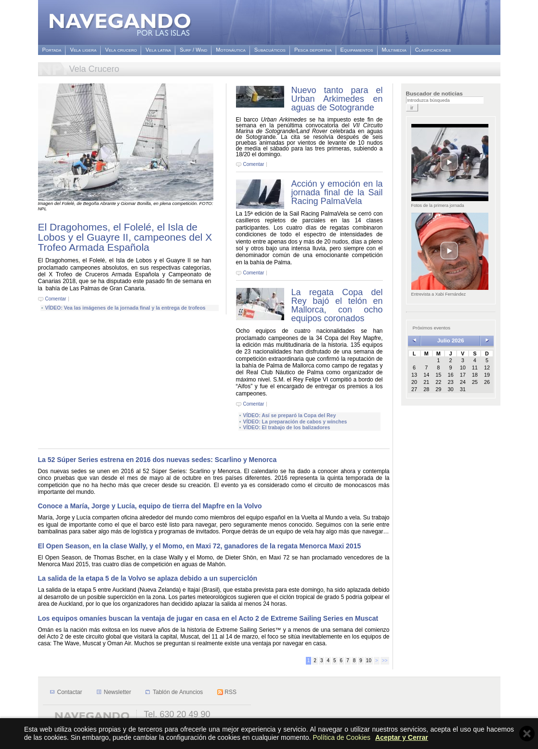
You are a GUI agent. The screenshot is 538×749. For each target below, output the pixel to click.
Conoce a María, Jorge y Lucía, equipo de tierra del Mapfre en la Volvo (150, 506)
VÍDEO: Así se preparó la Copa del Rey (289, 415)
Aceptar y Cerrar (401, 737)
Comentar (55, 299)
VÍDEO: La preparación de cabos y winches (295, 421)
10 (368, 660)
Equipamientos (357, 50)
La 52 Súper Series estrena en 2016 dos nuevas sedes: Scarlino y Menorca (157, 459)
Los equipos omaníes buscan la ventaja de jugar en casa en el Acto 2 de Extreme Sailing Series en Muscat (208, 618)
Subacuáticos (270, 50)
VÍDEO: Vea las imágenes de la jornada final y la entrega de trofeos (125, 308)
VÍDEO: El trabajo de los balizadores (286, 427)
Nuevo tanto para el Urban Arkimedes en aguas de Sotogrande (337, 98)
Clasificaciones (433, 50)
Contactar (69, 692)
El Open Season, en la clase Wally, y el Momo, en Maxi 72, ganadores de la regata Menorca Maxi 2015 (199, 546)
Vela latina (158, 50)
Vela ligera (83, 50)
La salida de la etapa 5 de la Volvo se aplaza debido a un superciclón (148, 578)
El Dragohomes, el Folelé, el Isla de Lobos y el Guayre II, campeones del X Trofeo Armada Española (125, 237)
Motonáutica (230, 50)
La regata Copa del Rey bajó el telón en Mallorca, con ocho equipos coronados (337, 305)
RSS (230, 692)
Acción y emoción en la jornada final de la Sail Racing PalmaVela (337, 192)
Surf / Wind (193, 50)
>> (385, 660)
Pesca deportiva (313, 50)
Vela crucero (121, 50)
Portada (52, 50)
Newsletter (117, 692)
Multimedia (394, 50)
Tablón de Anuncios (178, 692)
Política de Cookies (341, 737)
